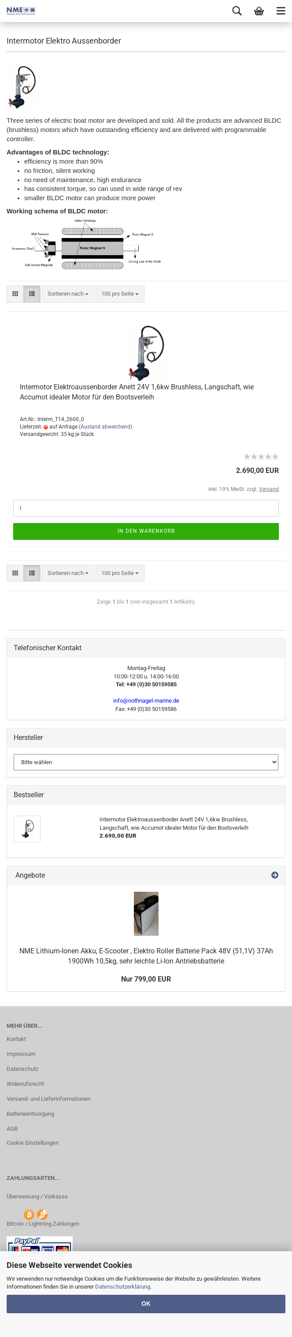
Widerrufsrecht (25, 1084)
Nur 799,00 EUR (146, 979)
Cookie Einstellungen (33, 1142)
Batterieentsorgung (30, 1113)
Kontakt (16, 1039)
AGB (12, 1128)
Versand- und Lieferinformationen (48, 1098)
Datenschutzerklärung (122, 1286)
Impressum (21, 1054)
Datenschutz (22, 1069)
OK (146, 1303)
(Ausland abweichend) (105, 427)
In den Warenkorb (146, 531)
